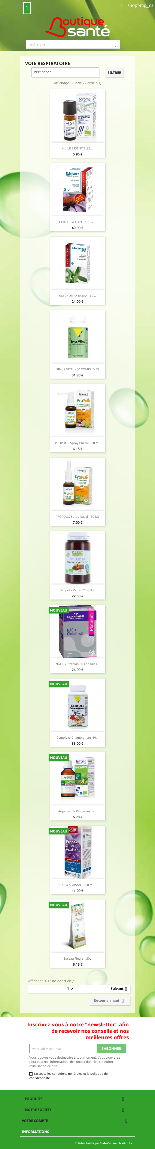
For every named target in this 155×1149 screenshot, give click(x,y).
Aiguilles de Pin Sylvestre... (77, 811)
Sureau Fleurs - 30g (78, 958)
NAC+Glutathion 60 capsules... (78, 664)
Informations (35, 1131)
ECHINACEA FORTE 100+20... (77, 222)
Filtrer (114, 72)
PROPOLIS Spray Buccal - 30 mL (77, 443)
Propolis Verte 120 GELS (77, 590)
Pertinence (65, 72)
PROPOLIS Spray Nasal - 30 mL (77, 516)
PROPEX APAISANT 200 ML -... (77, 885)
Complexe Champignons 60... (77, 737)
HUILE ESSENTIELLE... (77, 148)
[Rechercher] (73, 44)
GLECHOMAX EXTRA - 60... (77, 296)
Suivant (120, 989)
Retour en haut (109, 1001)
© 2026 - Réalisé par (103, 1143)
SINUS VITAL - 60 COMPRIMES (77, 369)
